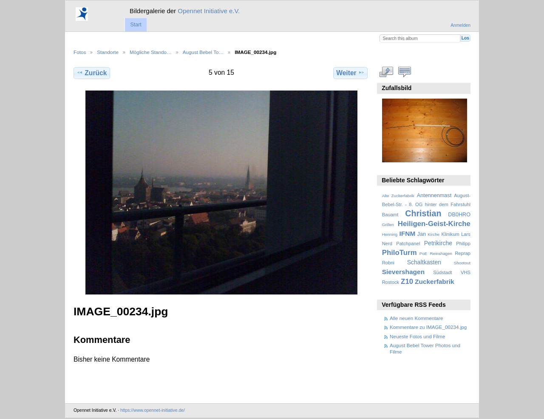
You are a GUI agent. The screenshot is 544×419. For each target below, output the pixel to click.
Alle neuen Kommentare (416, 318)
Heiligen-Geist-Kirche (434, 224)
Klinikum (450, 234)
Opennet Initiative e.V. (209, 10)
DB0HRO (459, 215)
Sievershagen (403, 271)
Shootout (462, 262)
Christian (423, 213)
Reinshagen (441, 253)
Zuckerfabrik (434, 281)
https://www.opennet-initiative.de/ (152, 410)
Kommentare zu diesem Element (405, 72)
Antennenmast (434, 195)
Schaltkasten (424, 262)
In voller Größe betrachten (386, 72)
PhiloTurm (399, 253)
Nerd (387, 243)
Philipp (463, 243)
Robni (388, 262)
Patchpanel (408, 243)
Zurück (91, 72)
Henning (390, 234)
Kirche (433, 234)
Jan (421, 234)
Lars (465, 234)
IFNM (408, 233)
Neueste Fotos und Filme (417, 336)
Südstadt (442, 272)
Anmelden (460, 25)
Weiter (350, 72)
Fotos (80, 52)
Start (135, 25)
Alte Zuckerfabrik (398, 195)
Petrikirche (438, 243)
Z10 (407, 281)
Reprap (462, 253)
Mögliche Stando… (151, 52)
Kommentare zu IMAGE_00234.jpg (428, 327)
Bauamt (390, 214)
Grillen (388, 224)
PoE (423, 253)
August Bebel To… (203, 52)
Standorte (108, 52)
